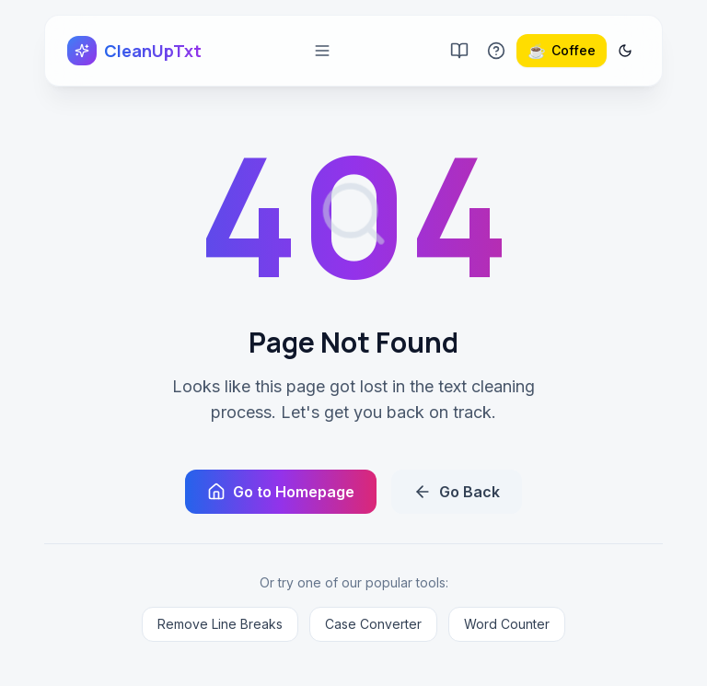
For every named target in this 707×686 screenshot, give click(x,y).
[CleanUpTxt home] (134, 50)
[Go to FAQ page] (496, 50)
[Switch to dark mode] (625, 50)
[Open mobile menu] (322, 50)
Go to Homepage (280, 492)
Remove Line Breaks (220, 624)
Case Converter (373, 624)
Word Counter (507, 624)
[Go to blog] (459, 50)
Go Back (456, 492)
